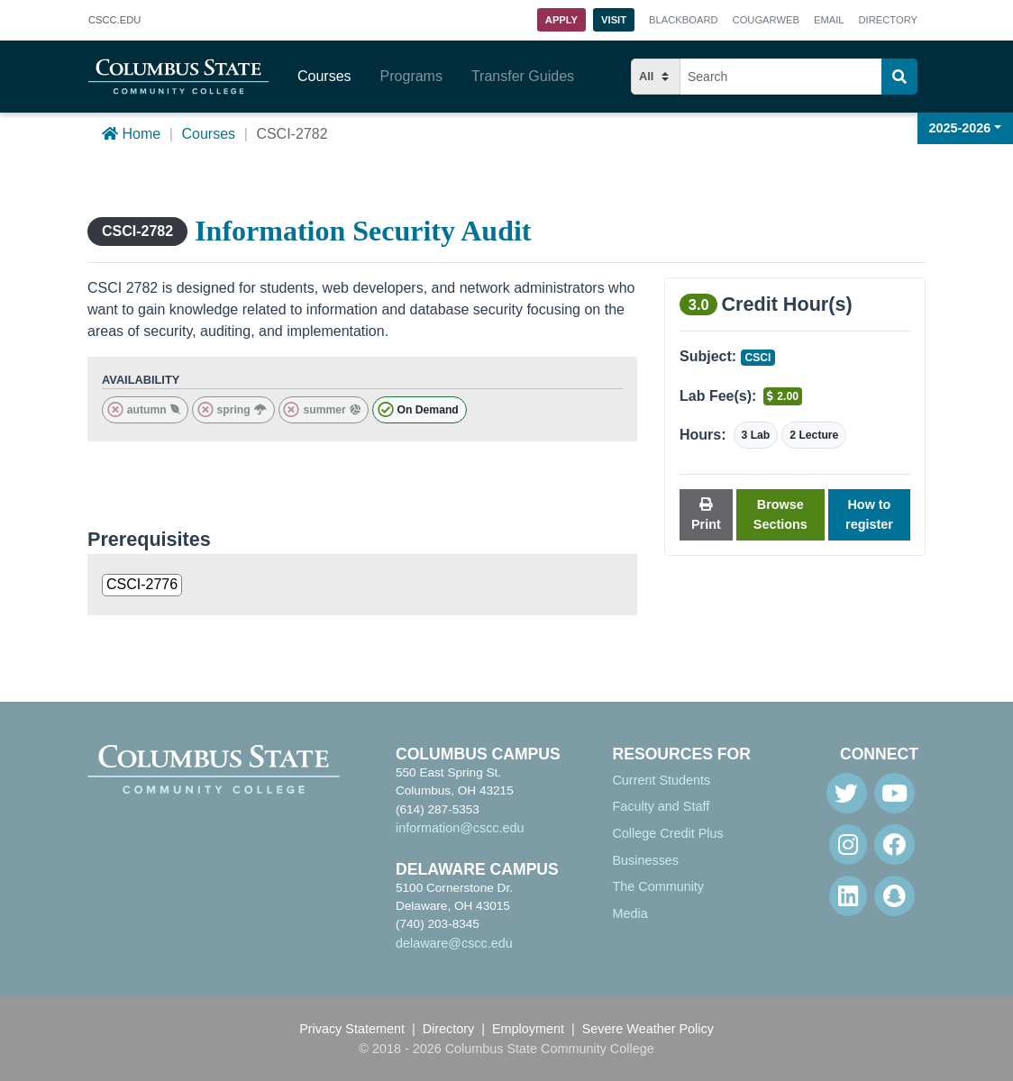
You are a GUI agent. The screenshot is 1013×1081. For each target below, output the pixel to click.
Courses (324, 76)
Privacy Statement (352, 1029)
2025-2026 (960, 128)
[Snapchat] (894, 896)
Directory (888, 19)
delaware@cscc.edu (454, 943)
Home (131, 133)
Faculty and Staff (660, 806)
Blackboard (683, 19)
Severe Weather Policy (648, 1029)
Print (706, 514)
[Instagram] (848, 844)
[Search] (899, 77)
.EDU (114, 21)
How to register (869, 514)
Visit (613, 19)
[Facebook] (894, 844)
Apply (561, 19)
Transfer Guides (522, 76)
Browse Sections (780, 514)
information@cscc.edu (460, 828)
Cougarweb (766, 19)
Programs (411, 76)
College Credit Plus (667, 833)
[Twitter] (847, 793)
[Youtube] (894, 793)
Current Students (661, 780)
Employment (528, 1029)
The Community (658, 886)
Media (629, 913)
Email (829, 19)
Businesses (645, 860)
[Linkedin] (848, 896)
